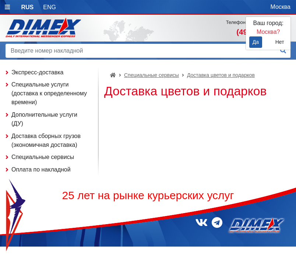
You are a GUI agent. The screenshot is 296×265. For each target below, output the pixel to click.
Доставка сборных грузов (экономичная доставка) (46, 140)
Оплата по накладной (41, 169)
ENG (49, 7)
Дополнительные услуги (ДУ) (44, 119)
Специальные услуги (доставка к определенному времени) (49, 93)
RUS (27, 7)
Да (256, 42)
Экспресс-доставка (37, 72)
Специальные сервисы (151, 75)
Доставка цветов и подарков (221, 75)
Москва (280, 7)
